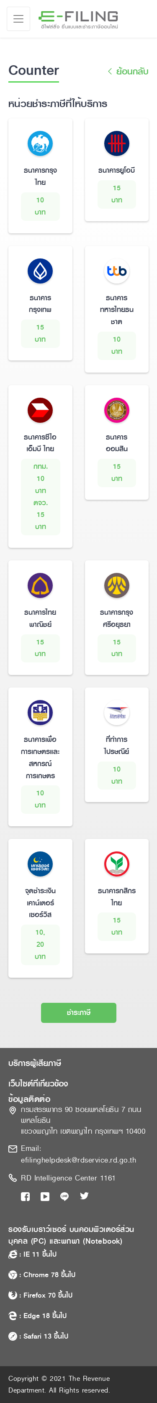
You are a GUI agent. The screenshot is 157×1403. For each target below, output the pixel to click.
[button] (78, 1063)
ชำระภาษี (78, 1012)
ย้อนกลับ (127, 72)
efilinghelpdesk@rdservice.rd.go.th (78, 1160)
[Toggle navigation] (18, 19)
